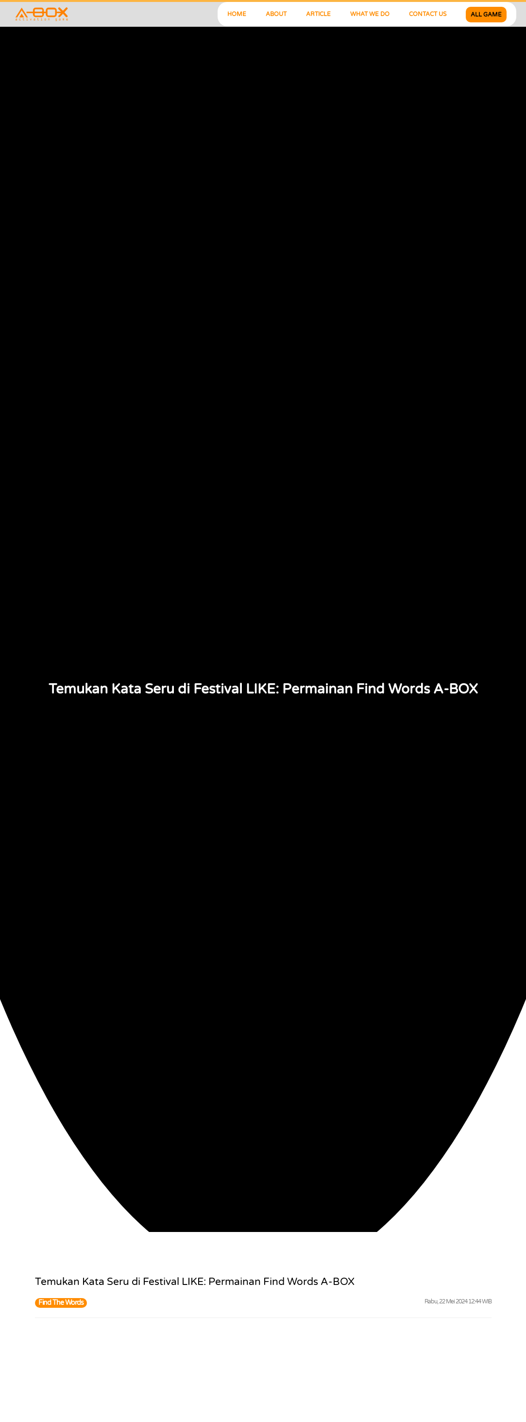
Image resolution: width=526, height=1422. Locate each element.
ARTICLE (318, 14)
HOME (236, 14)
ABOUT (276, 14)
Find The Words (61, 1303)
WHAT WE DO (370, 14)
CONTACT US (427, 14)
